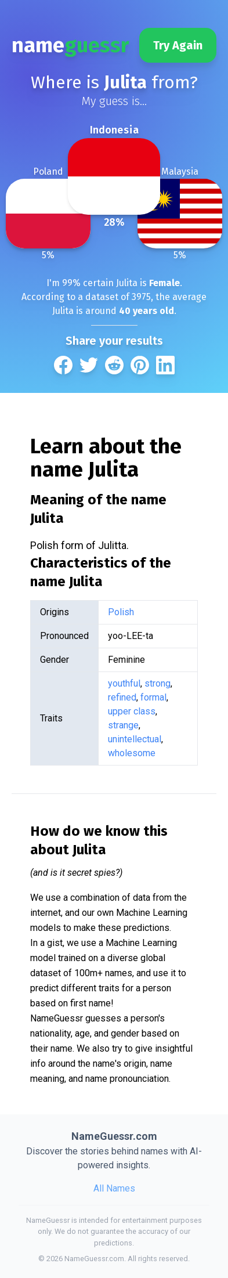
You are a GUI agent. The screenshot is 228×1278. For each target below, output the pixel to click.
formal (153, 697)
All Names (114, 1188)
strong (157, 683)
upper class (131, 711)
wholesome (131, 753)
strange (123, 725)
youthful (124, 683)
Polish (121, 612)
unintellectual (134, 739)
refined (122, 697)
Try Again (177, 45)
